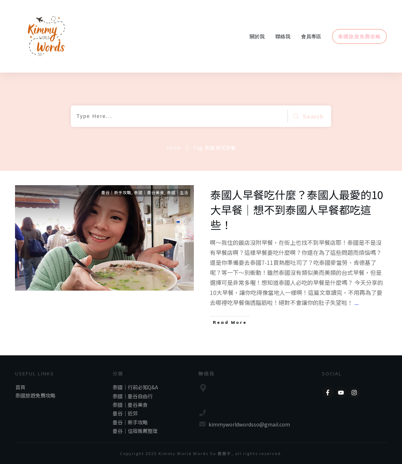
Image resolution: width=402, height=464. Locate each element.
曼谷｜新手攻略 (116, 192)
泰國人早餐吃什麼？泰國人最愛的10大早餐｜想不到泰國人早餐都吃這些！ (296, 209)
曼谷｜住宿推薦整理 (135, 430)
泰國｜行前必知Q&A (135, 387)
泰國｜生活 (177, 192)
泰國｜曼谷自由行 (133, 396)
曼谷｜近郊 (125, 413)
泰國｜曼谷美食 (149, 192)
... (356, 302)
